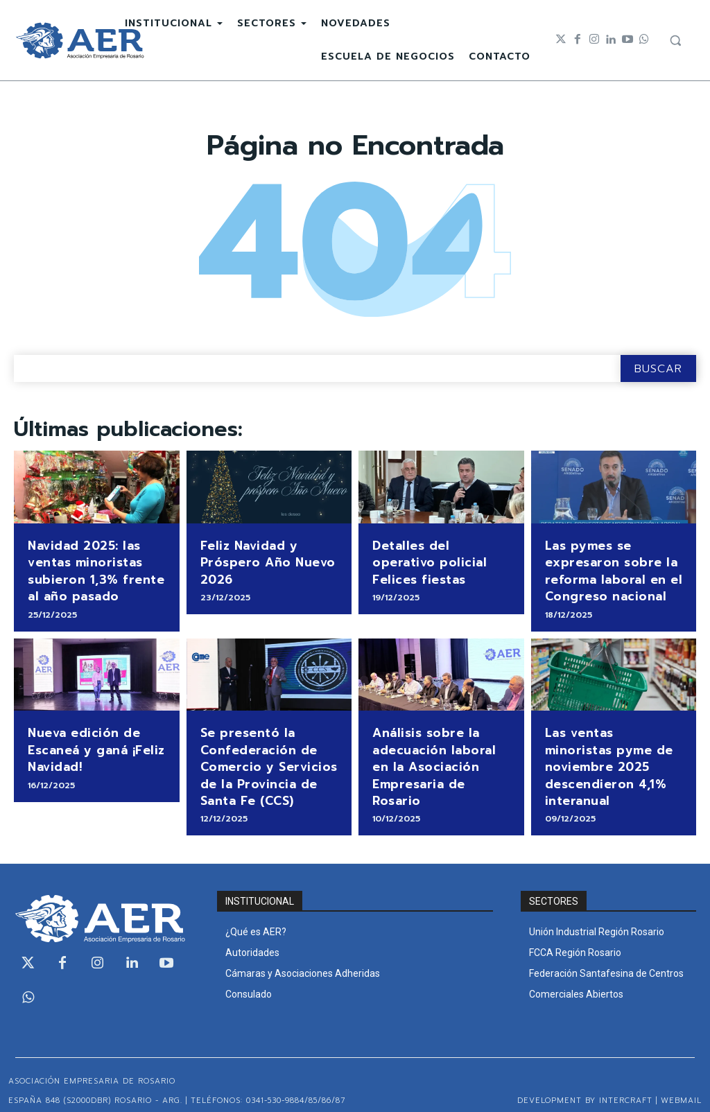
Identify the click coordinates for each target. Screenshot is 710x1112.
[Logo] (80, 40)
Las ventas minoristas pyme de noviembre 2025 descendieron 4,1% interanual (611, 749)
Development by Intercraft (584, 1088)
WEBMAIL (681, 1088)
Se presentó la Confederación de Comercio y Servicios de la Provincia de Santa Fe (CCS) (264, 757)
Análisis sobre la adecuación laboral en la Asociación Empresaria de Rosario (441, 749)
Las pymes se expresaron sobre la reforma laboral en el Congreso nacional (609, 568)
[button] (675, 40)
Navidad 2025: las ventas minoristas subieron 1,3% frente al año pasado (90, 568)
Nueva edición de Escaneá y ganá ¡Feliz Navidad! (93, 742)
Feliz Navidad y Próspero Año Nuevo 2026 (263, 560)
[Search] (658, 368)
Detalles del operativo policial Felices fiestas (439, 552)
